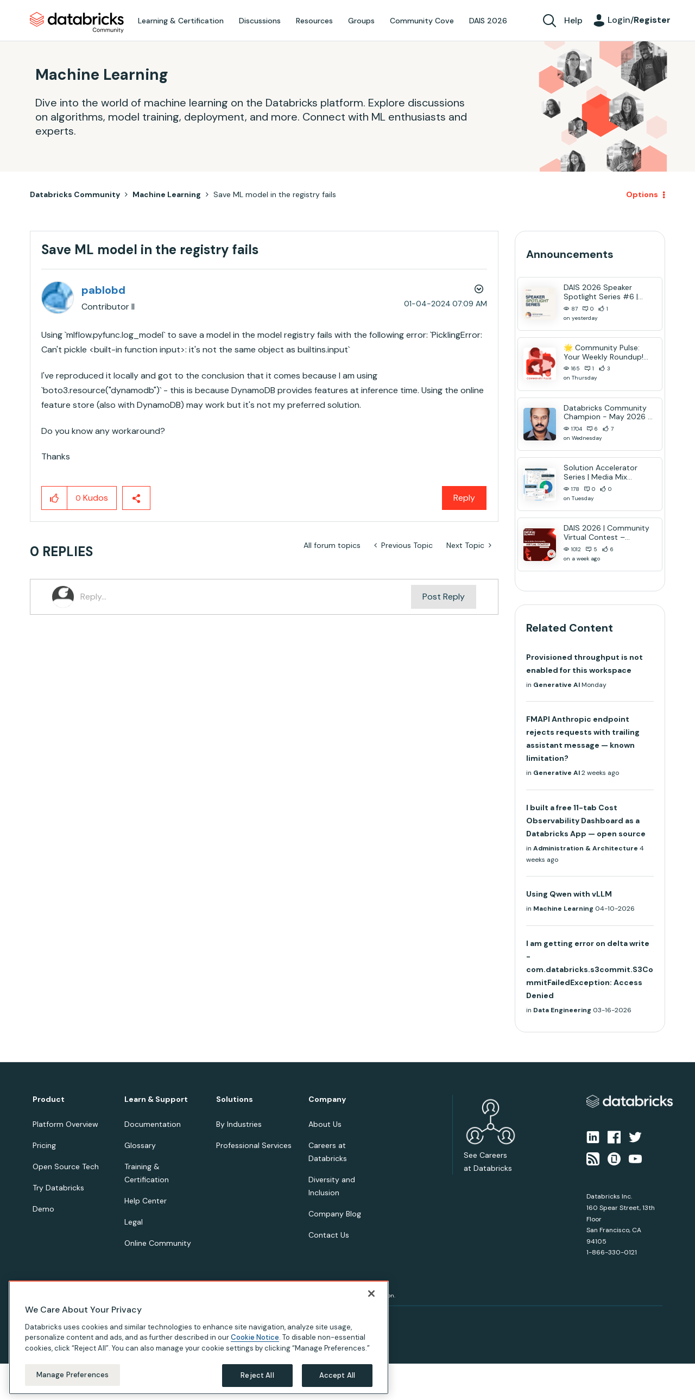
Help (573, 20)
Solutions (234, 1099)
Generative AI (556, 684)
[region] (199, 1338)
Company (327, 1099)
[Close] (371, 1294)
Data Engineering (562, 1010)
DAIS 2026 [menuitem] (488, 21)
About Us (325, 1124)
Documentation (152, 1124)
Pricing (44, 1145)
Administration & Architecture (585, 848)
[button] (54, 498)
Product (49, 1099)
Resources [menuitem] (314, 21)
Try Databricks (58, 1188)
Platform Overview (65, 1124)
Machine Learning (166, 194)
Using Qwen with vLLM (569, 894)
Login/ (639, 20)
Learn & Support (156, 1099)
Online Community (157, 1243)
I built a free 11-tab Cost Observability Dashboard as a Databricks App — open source (586, 820)
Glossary (140, 1145)
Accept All (337, 1375)
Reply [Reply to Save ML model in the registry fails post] (464, 497)
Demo (43, 1209)
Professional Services (254, 1145)
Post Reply (443, 596)
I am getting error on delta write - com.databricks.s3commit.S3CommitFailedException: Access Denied (589, 969)
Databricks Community (76, 22)
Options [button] (642, 194)
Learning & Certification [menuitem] (181, 21)
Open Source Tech (66, 1166)
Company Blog (334, 1214)
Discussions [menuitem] (260, 21)
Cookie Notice (255, 1337)
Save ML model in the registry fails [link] (274, 194)
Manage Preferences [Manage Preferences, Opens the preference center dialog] (72, 1374)
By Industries (239, 1124)
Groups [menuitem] (361, 21)
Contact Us (328, 1235)
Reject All (257, 1375)
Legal (133, 1222)
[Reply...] (245, 597)
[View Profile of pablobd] (103, 290)
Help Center (145, 1201)
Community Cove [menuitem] (422, 21)
